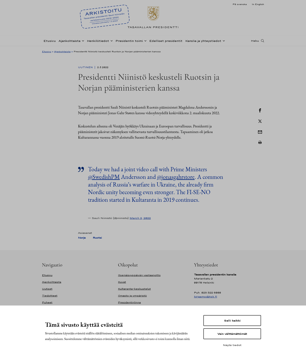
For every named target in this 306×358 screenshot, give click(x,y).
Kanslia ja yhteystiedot (203, 41)
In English (258, 4)
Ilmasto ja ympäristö (132, 295)
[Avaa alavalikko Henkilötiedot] (111, 40)
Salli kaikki (232, 320)
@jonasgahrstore (176, 177)
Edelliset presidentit (165, 41)
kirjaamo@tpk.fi (205, 296)
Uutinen (86, 67)
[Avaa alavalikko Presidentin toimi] (144, 40)
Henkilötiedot (98, 41)
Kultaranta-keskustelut (134, 288)
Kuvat (122, 282)
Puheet (47, 302)
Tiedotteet (49, 295)
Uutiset (47, 288)
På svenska (240, 4)
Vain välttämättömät (232, 334)
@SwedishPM (104, 177)
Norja (82, 237)
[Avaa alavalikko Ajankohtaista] (82, 40)
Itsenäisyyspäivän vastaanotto (139, 275)
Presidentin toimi (129, 41)
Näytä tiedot (232, 345)
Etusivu (49, 41)
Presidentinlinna (129, 302)
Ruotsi (97, 237)
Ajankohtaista (69, 41)
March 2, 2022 (140, 218)
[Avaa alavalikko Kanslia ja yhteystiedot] (223, 40)
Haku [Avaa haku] (255, 40)
